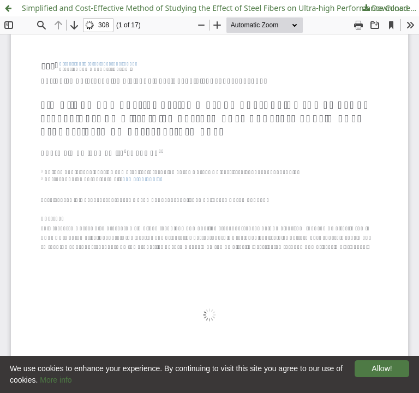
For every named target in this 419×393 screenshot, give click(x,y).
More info (55, 380)
